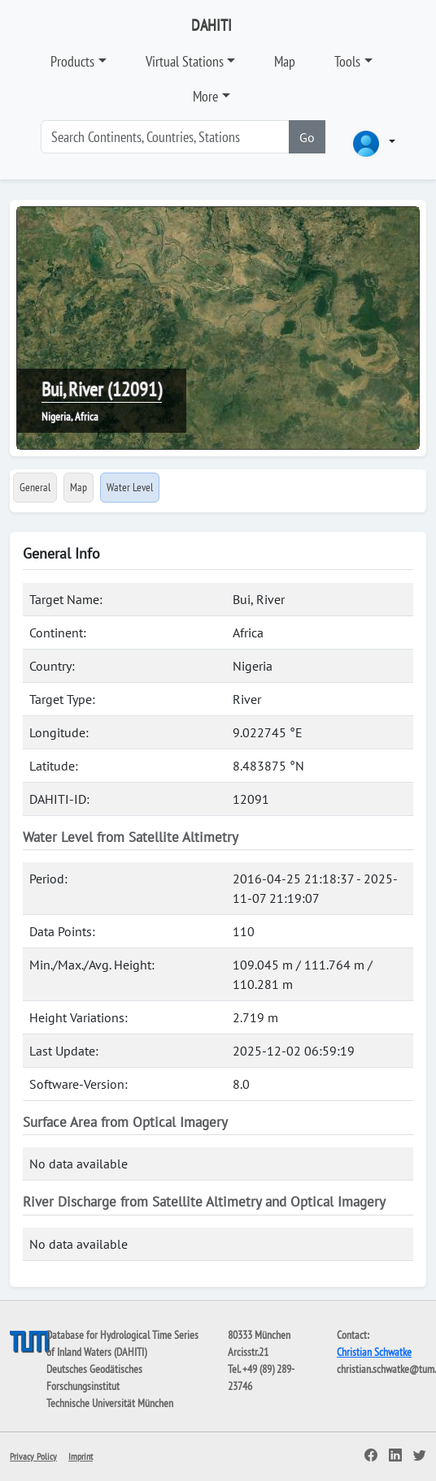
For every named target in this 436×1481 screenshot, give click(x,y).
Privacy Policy (33, 1456)
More (205, 96)
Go (307, 137)
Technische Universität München (109, 1403)
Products (72, 61)
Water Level (130, 487)
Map (284, 61)
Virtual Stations (185, 61)
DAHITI (211, 25)
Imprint (80, 1456)
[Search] (165, 136)
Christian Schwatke (374, 1352)
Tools (347, 61)
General (35, 487)
